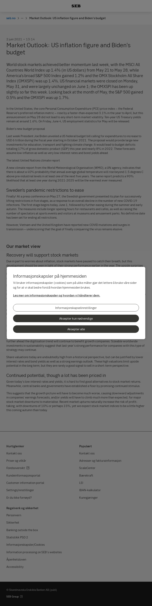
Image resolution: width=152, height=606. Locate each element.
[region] (76, 303)
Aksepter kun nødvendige (76, 318)
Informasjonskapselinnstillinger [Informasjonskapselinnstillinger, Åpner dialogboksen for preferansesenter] (76, 308)
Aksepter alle (76, 329)
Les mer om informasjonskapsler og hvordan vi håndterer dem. (56, 295)
